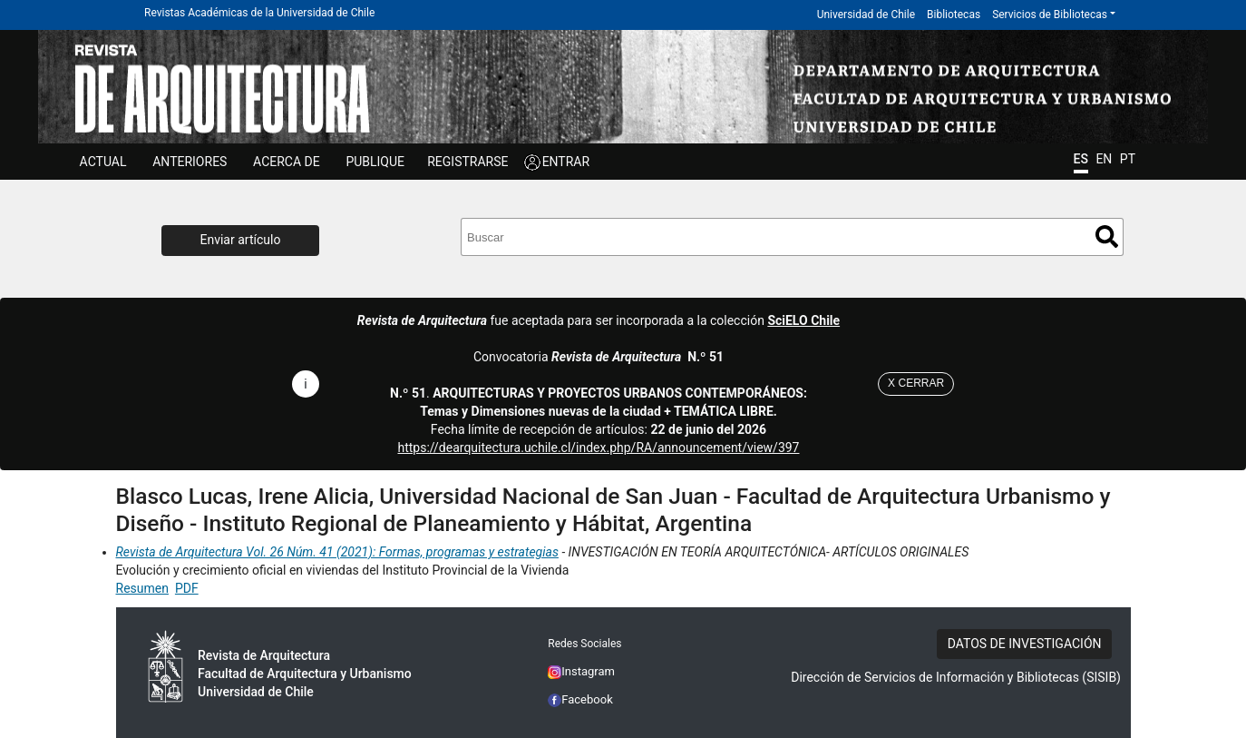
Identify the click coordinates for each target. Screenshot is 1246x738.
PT (1127, 159)
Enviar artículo (240, 239)
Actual (103, 161)
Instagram (581, 671)
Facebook (580, 699)
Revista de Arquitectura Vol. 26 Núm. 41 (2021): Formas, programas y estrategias (337, 552)
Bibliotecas (953, 14)
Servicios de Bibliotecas (1049, 14)
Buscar (1106, 236)
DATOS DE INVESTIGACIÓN (1025, 643)
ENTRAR (566, 161)
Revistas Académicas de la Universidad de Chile (259, 12)
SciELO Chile (803, 320)
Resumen (142, 588)
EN (1103, 159)
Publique (375, 161)
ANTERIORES (189, 161)
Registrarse (467, 161)
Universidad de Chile (866, 14)
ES (1081, 159)
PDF (187, 588)
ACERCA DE (286, 161)
